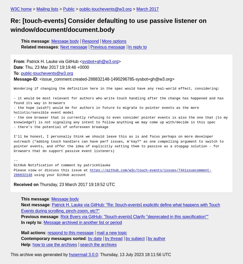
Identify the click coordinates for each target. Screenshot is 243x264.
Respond (90, 41)
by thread (114, 238)
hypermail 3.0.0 (83, 254)
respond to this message (70, 233)
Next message (73, 47)
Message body (65, 41)
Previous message (107, 47)
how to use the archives (55, 244)
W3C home (21, 9)
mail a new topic (112, 233)
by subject (135, 238)
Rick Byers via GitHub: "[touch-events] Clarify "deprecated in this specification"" (134, 216)
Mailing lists (47, 9)
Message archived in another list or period (83, 222)
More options (114, 41)
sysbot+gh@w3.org (100, 61)
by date (95, 238)
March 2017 (147, 9)
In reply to (137, 47)
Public (69, 9)
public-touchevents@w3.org (105, 9)
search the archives (98, 244)
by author (156, 238)
